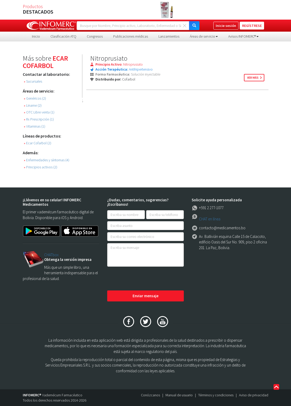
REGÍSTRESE (252, 25)
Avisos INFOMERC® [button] (243, 36)
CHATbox (51, 254)
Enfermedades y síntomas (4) (46, 160)
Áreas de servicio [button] (204, 36)
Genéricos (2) (35, 98)
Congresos (95, 36)
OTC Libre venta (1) (39, 112)
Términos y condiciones (215, 395)
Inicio (36, 36)
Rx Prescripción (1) (39, 119)
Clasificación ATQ (63, 36)
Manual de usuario (179, 395)
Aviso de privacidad (253, 395)
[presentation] (147, 279)
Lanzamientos (168, 36)
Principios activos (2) (40, 167)
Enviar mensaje (145, 295)
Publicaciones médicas (130, 36)
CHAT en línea (209, 218)
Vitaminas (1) (34, 126)
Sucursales (33, 81)
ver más (253, 77)
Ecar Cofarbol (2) (37, 143)
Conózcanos (150, 395)
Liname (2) (33, 105)
